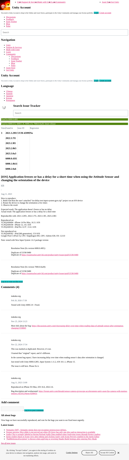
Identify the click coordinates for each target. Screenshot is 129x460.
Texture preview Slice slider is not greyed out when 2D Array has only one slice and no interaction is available (50, 433)
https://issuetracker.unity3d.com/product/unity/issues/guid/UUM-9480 (50, 255)
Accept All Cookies (107, 453)
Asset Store (106, 2)
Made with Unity (44, 2)
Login (96, 13)
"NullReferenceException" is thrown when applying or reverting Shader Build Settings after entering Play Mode (51, 440)
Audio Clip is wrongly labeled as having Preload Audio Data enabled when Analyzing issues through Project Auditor (53, 435)
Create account (105, 13)
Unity (19, 2)
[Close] (118, 453)
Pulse (8, 26)
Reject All (89, 453)
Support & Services (29, 2)
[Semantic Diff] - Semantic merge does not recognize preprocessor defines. (36, 431)
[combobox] (64, 32)
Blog (8, 24)
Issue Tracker (11, 22)
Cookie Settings (72, 453)
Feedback (10, 19)
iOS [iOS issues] (2, 185)
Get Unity (115, 2)
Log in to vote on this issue (12, 282)
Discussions (11, 17)
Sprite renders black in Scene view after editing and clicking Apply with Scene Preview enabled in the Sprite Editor (52, 437)
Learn (53, 2)
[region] (64, 452)
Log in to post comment (36, 411)
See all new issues (8, 444)
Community (61, 2)
